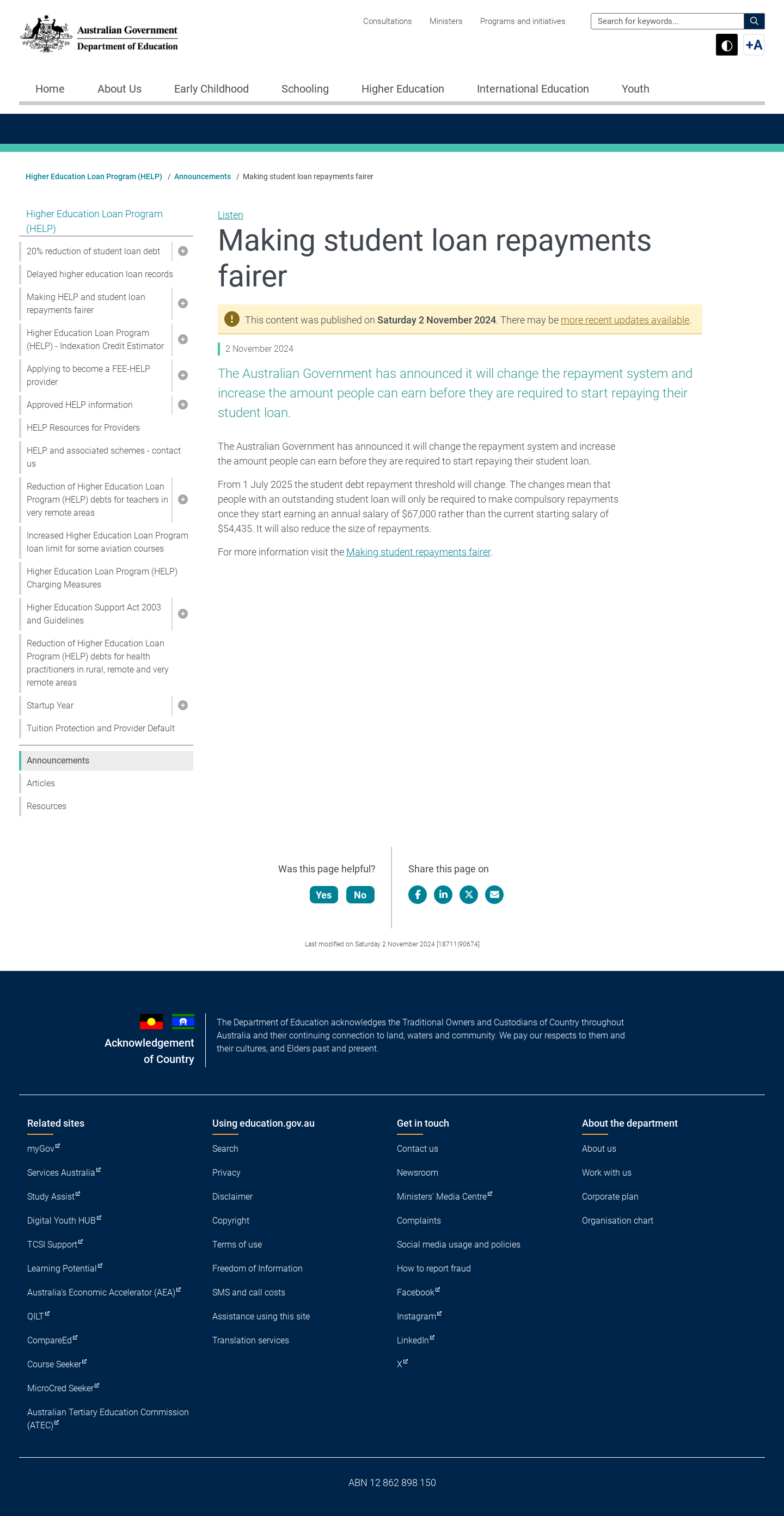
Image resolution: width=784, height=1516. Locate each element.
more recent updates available (625, 320)
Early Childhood (211, 88)
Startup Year (50, 705)
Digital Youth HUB (61, 1220)
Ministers (446, 21)
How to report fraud (434, 1268)
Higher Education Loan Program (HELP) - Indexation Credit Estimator (95, 339)
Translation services (250, 1340)
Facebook (415, 1292)
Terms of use (237, 1244)
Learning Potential (62, 1268)
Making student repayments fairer (418, 552)
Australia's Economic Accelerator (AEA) (101, 1292)
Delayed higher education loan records (100, 274)
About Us (119, 88)
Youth (636, 88)
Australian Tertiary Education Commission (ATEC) (108, 1419)
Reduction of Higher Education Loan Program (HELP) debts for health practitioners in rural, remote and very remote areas (98, 663)
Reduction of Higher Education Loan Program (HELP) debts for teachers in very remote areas (97, 499)
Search (225, 1149)
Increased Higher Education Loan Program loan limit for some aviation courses (107, 542)
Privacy (226, 1172)
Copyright (230, 1220)
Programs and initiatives (523, 21)
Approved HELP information (80, 405)
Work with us (607, 1172)
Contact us (417, 1149)
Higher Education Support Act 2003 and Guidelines (94, 614)
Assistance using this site (261, 1316)
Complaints (419, 1220)
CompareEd (49, 1340)
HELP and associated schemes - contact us (104, 457)
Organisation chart (617, 1220)
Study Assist (51, 1196)
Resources (46, 806)
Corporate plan (610, 1196)
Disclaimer (232, 1196)
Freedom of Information (257, 1268)
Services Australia (61, 1172)
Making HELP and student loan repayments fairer (86, 303)
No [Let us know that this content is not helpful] (361, 895)
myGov (40, 1149)
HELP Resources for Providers (83, 428)
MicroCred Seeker (60, 1388)
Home (50, 88)
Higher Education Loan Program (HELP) (94, 176)
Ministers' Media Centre (442, 1196)
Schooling (305, 88)
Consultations (387, 21)
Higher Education (403, 88)
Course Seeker (54, 1364)
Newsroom (417, 1172)
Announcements (202, 176)
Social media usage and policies (458, 1244)
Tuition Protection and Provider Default (101, 728)
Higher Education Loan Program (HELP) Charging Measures (102, 578)
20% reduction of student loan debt (93, 251)
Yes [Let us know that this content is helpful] (325, 895)
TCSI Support (52, 1244)
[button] (182, 251)
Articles (41, 783)
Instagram (416, 1316)
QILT (35, 1316)
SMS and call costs (248, 1292)
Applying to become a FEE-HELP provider (88, 375)
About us (599, 1149)
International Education (533, 88)
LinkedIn (413, 1340)
